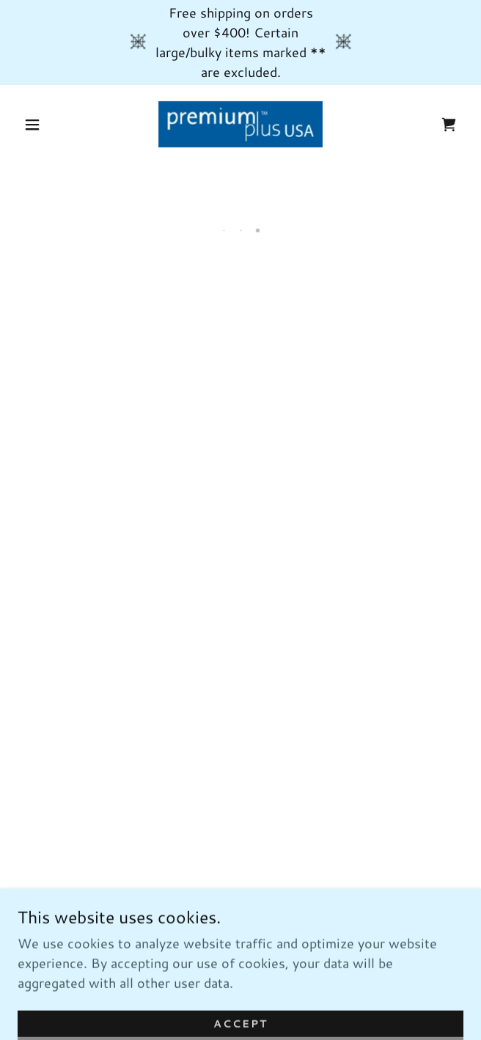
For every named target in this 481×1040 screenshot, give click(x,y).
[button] (40, 124)
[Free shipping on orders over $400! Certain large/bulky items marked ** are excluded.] (240, 42)
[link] (240, 124)
